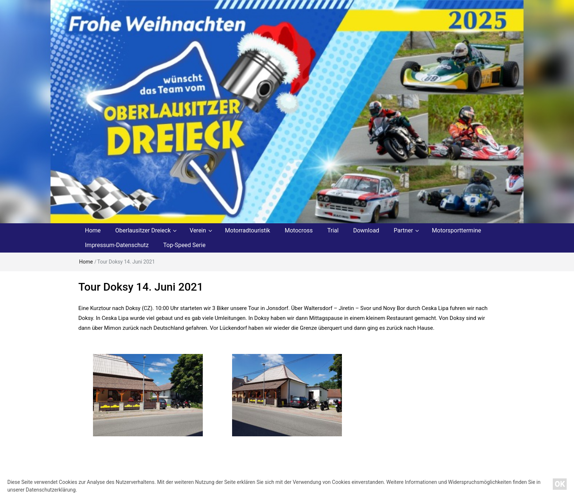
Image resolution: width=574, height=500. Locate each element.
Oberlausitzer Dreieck (143, 230)
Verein (198, 230)
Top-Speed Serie (184, 245)
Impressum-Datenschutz (117, 245)
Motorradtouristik (247, 230)
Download (366, 230)
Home (93, 230)
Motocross (299, 230)
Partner (403, 230)
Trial (333, 230)
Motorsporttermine (456, 230)
